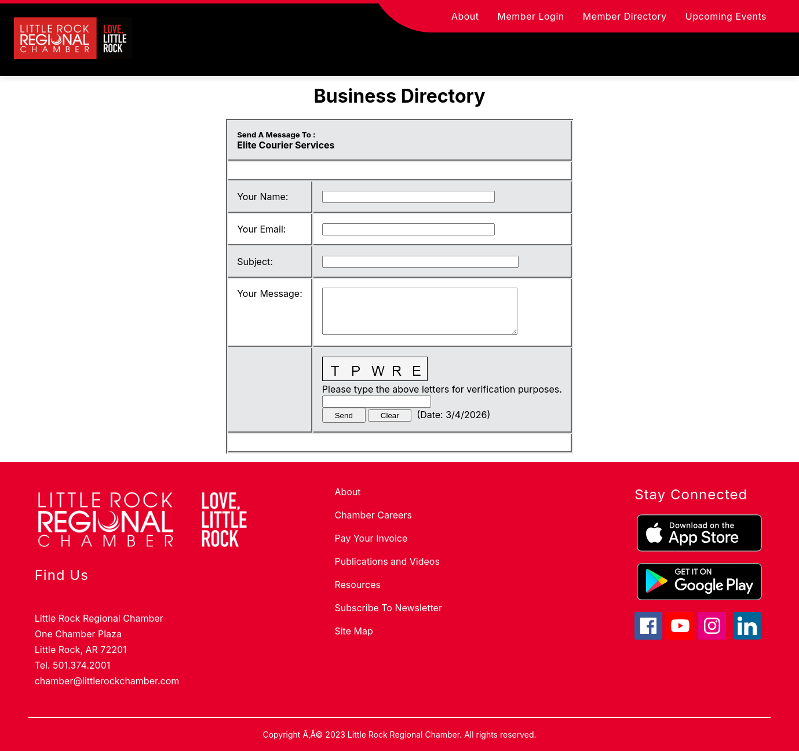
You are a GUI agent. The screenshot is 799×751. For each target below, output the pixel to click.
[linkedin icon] (747, 636)
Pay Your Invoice (370, 538)
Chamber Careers (372, 515)
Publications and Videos (386, 561)
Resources (357, 584)
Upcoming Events (726, 16)
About (465, 16)
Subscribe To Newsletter (388, 608)
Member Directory (625, 16)
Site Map (353, 631)
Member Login (531, 16)
